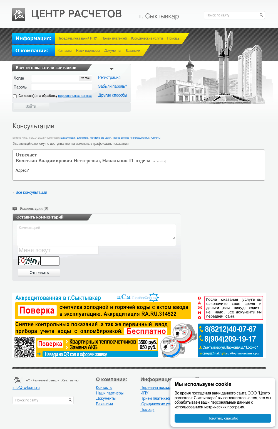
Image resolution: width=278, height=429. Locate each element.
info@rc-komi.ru (26, 388)
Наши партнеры (88, 50)
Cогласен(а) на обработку (55, 95)
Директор (82, 137)
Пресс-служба (121, 137)
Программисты (140, 137)
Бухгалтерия (67, 137)
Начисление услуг (100, 137)
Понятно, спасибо (222, 418)
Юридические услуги (147, 38)
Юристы (155, 137)
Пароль (20, 87)
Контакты (65, 50)
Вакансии (133, 50)
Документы (112, 50)
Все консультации (31, 193)
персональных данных (75, 95)
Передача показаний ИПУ (77, 38)
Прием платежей (114, 38)
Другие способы (112, 95)
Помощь (173, 38)
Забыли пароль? (112, 87)
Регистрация (109, 78)
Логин (19, 78)
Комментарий (96, 232)
